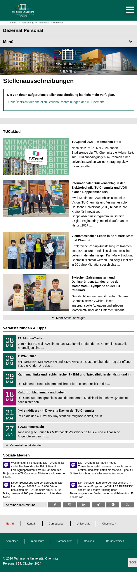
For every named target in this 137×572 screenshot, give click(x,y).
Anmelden (12, 541)
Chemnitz (108, 523)
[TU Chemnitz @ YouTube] (127, 504)
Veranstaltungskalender (26, 445)
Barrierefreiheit (115, 541)
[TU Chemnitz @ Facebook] (54, 504)
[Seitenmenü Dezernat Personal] (68, 41)
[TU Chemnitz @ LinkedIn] (83, 504)
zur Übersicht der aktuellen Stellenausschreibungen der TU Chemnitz (57, 102)
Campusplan (56, 523)
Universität (83, 523)
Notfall (10, 523)
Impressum (37, 541)
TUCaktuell (13, 132)
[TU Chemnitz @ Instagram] (69, 504)
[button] (125, 10)
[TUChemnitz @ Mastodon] (112, 504)
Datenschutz (64, 541)
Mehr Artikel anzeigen (71, 318)
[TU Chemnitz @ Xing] (98, 504)
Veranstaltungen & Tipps (25, 328)
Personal (9, 563)
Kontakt (31, 523)
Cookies (89, 541)
